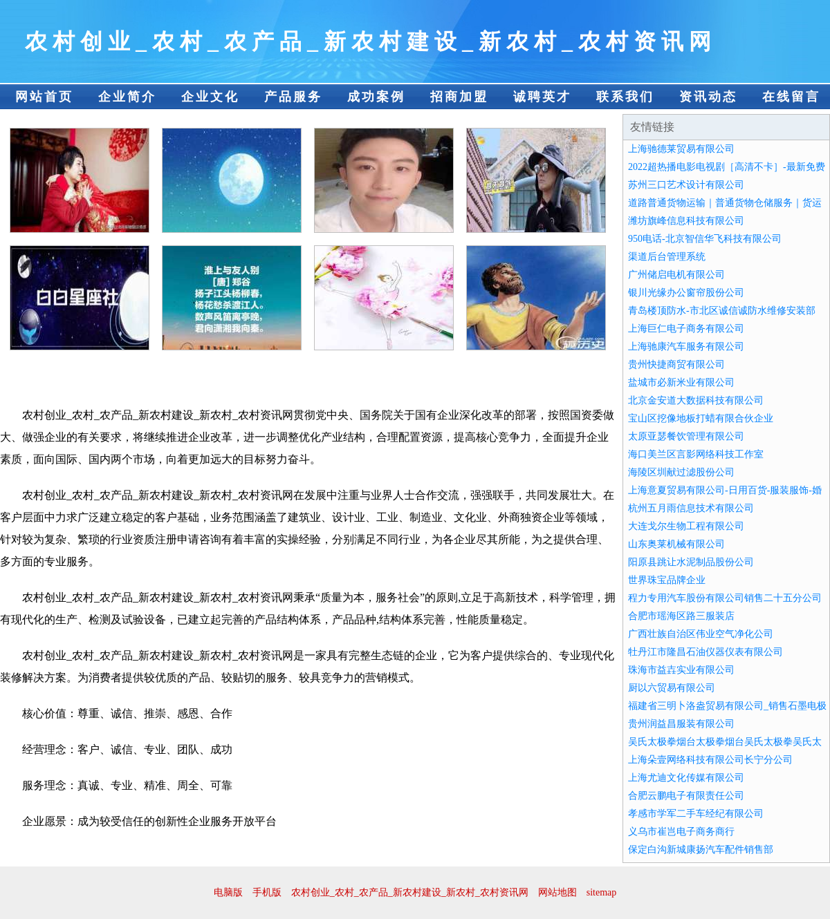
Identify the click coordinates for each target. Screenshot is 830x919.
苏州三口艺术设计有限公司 (686, 185)
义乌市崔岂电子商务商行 (681, 831)
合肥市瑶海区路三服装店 (681, 616)
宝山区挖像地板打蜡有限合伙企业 (700, 418)
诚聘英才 (542, 97)
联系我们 (625, 97)
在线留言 (791, 97)
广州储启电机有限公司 (676, 274)
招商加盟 (459, 97)
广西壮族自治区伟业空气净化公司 (700, 634)
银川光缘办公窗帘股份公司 (686, 292)
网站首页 (44, 97)
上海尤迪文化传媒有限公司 (686, 778)
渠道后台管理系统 (667, 257)
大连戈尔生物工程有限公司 (686, 526)
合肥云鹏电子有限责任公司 (686, 795)
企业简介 (127, 97)
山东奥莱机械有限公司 (676, 544)
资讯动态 (708, 97)
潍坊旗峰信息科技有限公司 (686, 221)
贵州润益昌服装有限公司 (681, 724)
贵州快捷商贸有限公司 (676, 364)
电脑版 (228, 892)
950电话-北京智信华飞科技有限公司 (705, 239)
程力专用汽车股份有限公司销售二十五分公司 (725, 598)
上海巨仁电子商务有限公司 (686, 328)
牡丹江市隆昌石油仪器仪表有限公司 (705, 652)
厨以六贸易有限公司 (671, 688)
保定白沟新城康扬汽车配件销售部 (700, 849)
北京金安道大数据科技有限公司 (696, 400)
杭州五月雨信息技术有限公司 (691, 508)
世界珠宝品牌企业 (667, 580)
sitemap (602, 892)
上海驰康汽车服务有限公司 (686, 346)
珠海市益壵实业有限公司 (681, 670)
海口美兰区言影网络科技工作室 (696, 454)
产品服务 (293, 97)
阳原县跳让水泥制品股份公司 (691, 562)
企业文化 (210, 97)
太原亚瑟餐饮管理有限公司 (686, 436)
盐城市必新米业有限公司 (681, 382)
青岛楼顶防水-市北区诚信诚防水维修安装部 (721, 310)
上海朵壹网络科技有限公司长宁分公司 (710, 760)
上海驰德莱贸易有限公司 (681, 149)
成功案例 (376, 97)
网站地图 (557, 892)
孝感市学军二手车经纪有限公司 (696, 813)
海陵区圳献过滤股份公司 (681, 472)
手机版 (267, 892)
